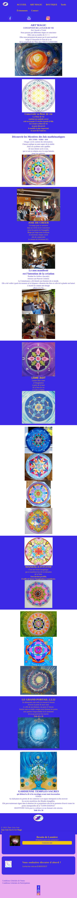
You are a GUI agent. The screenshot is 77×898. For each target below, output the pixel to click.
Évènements (22, 10)
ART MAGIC (36, 4)
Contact (34, 10)
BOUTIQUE (51, 4)
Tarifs (63, 4)
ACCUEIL (22, 4)
